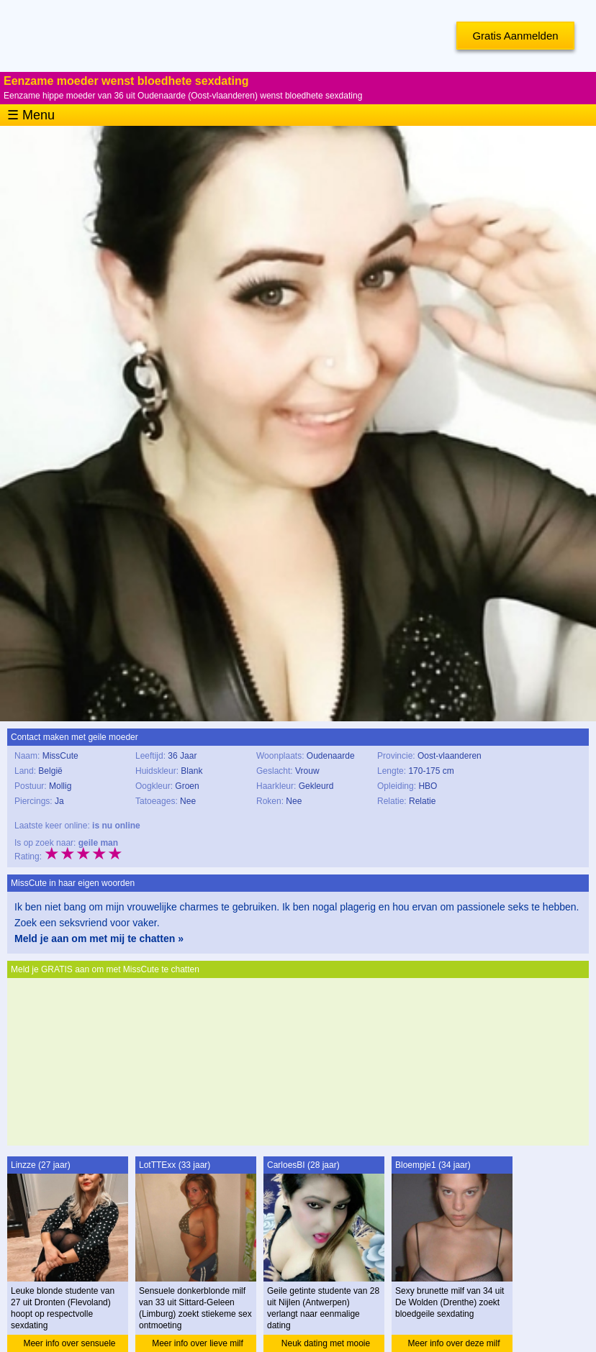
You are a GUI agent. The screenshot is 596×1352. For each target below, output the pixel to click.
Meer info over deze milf (453, 1343)
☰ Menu (31, 115)
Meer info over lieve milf (197, 1343)
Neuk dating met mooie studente (325, 1345)
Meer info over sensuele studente (69, 1345)
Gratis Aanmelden (515, 35)
